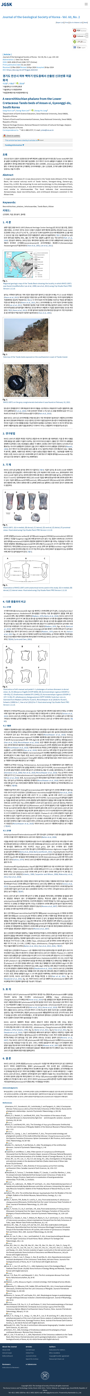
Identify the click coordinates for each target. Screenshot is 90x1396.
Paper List (59, 22)
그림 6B (14, 785)
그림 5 (29, 551)
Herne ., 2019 (35, 999)
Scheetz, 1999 (28, 874)
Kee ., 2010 (45, 413)
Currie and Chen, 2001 (22, 639)
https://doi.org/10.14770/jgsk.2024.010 (22, 70)
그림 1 (58, 235)
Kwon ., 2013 (11, 297)
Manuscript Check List (56, 1359)
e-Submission (31, 1364)
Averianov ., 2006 (13, 772)
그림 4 (41, 470)
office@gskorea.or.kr (50, 1392)
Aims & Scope (7, 1353)
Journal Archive (31, 1356)
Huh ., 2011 (35, 1007)
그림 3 (10, 310)
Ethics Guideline (54, 1353)
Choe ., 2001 (33, 245)
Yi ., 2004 (21, 411)
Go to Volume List (76, 22)
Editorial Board (7, 1356)
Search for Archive (32, 1359)
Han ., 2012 (45, 946)
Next (85, 22)
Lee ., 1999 (30, 286)
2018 (53, 946)
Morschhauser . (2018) (47, 699)
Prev (66, 22)
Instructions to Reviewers (10, 1367)
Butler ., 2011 (31, 946)
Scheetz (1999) (9, 702)
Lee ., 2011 (46, 245)
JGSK (6, 4)
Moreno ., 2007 (49, 906)
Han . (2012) (26, 702)
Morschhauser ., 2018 (54, 734)
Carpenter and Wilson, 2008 (46, 874)
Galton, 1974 (18, 859)
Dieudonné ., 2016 (43, 968)
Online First (29, 1353)
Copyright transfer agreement (59, 1356)
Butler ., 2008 (49, 837)
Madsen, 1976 (37, 616)
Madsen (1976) (21, 699)
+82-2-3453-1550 (17, 1392)
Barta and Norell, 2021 (43, 851)
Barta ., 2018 (51, 616)
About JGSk (6, 1350)
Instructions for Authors (57, 1350)
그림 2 (29, 300)
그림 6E (7, 826)
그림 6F (20, 891)
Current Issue (30, 1350)
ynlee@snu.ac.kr (47, 130)
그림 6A (10, 639)
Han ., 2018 (11, 742)
